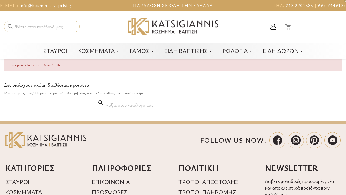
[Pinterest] (314, 140)
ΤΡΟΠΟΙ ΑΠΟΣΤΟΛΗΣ (208, 182)
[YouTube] (332, 140)
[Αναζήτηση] (41, 26)
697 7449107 (332, 5)
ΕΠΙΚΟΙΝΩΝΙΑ (111, 182)
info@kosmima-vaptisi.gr (46, 5)
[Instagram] (296, 140)
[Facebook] (277, 140)
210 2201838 (299, 5)
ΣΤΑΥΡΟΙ (17, 182)
